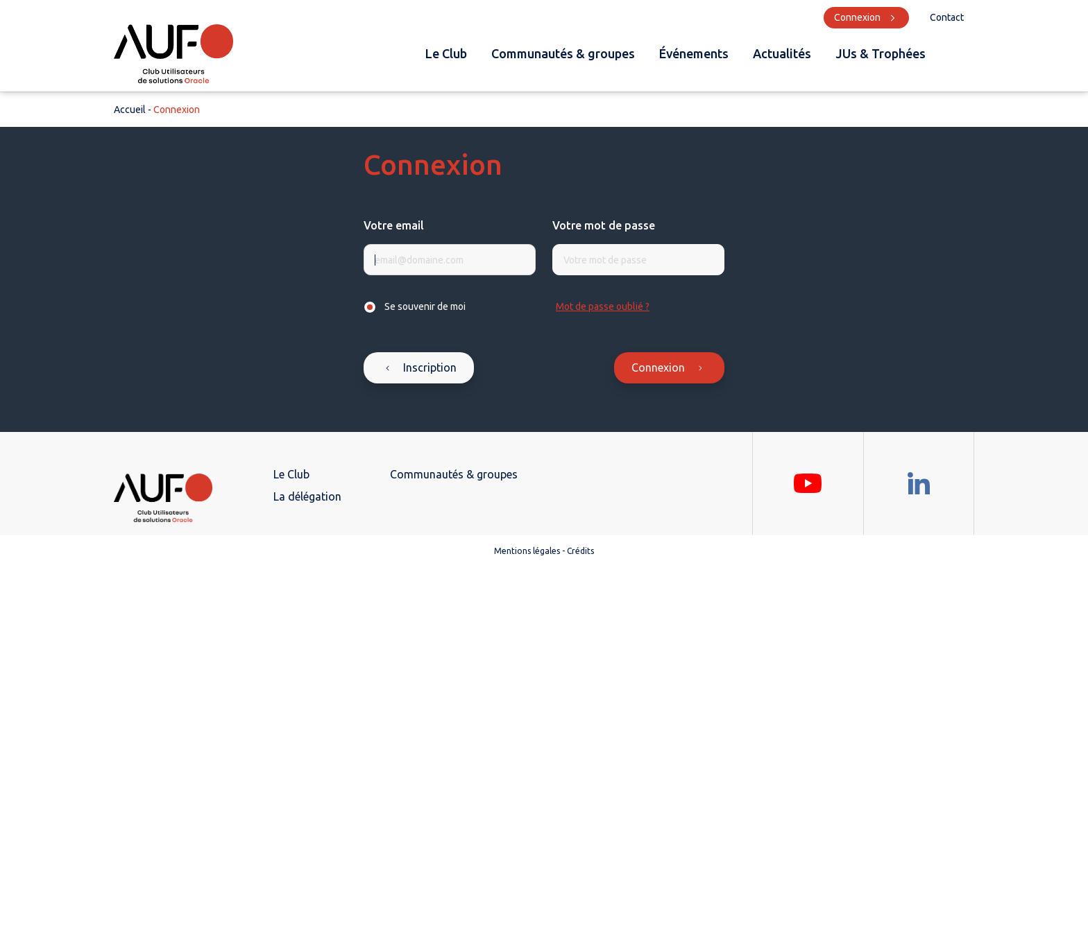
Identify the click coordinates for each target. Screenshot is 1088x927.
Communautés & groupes (563, 53)
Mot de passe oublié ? (602, 306)
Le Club (446, 53)
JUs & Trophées (880, 53)
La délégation (307, 496)
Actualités (782, 53)
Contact (947, 17)
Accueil (130, 109)
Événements (694, 53)
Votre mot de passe (603, 225)
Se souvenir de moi (425, 306)
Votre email (394, 225)
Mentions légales (527, 550)
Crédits (580, 550)
